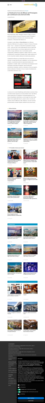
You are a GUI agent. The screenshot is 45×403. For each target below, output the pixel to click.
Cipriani (24, 294)
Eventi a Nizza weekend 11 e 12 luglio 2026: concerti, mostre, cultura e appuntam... (30, 122)
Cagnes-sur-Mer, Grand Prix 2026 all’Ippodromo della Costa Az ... (29, 274)
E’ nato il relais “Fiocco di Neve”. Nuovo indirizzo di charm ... (29, 331)
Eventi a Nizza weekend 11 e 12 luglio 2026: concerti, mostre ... (29, 238)
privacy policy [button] (41, 362)
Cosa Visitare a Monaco (12, 380)
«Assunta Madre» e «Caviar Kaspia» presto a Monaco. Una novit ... (14, 295)
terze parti (36, 367)
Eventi (9, 385)
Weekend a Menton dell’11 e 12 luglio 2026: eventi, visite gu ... (14, 256)
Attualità (26, 10)
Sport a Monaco (11, 378)
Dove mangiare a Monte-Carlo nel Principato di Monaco (14, 331)
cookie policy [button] (20, 366)
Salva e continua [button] (31, 398)
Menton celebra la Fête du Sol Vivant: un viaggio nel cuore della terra (30, 179)
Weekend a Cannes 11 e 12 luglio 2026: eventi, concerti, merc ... (29, 256)
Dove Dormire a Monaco (12, 383)
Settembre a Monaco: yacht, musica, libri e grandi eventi (14, 197)
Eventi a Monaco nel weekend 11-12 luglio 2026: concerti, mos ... (14, 238)
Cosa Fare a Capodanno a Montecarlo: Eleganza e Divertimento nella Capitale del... (30, 197)
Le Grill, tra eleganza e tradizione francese (14, 313)
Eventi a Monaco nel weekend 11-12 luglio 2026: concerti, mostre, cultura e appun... (14, 122)
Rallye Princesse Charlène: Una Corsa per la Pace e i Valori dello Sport (30, 161)
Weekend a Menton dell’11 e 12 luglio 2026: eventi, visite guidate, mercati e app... (14, 140)
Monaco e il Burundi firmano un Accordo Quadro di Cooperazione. (14, 179)
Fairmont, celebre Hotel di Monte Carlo (29, 313)
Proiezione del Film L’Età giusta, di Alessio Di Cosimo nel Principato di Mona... (14, 161)
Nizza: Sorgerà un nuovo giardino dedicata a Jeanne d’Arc (15, 214)
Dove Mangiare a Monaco (12, 381)
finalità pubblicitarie (30, 372)
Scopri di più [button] (30, 400)
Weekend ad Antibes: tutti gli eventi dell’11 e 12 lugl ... (15, 274)
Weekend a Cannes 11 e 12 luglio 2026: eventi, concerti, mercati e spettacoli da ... (30, 140)
